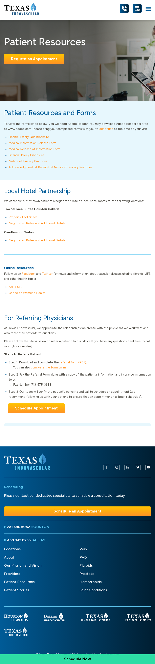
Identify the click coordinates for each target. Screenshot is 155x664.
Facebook (28, 274)
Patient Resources (19, 582)
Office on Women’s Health (27, 293)
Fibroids (86, 565)
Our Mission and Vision (23, 565)
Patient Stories (16, 590)
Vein (83, 549)
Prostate (87, 573)
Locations (12, 549)
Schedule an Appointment (78, 511)
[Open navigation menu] (148, 9)
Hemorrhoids (91, 582)
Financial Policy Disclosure (26, 155)
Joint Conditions (93, 590)
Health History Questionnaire (29, 137)
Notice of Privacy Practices (28, 161)
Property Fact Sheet (23, 217)
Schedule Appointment (36, 408)
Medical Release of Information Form (34, 149)
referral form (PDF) (73, 362)
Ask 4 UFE (16, 287)
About (9, 557)
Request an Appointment (34, 59)
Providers (12, 573)
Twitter (47, 274)
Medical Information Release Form (32, 143)
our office (106, 129)
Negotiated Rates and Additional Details (37, 223)
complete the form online (49, 367)
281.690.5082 (18, 527)
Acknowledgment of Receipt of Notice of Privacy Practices (50, 167)
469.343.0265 (19, 540)
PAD (83, 557)
